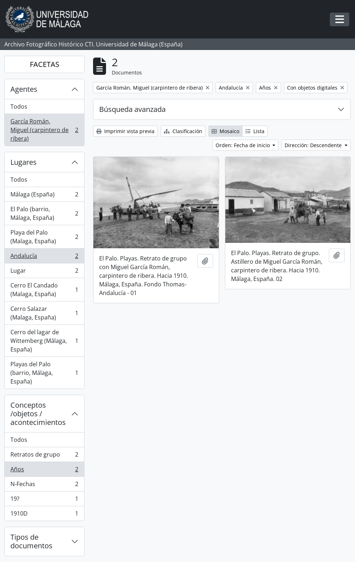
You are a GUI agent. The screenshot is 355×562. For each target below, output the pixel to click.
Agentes (23, 89)
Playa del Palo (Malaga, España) (44, 236)
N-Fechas (44, 485)
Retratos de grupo (44, 456)
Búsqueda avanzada (132, 109)
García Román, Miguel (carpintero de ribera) (44, 129)
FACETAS (44, 64)
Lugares (23, 162)
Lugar (44, 272)
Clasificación (183, 131)
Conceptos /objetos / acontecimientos (38, 413)
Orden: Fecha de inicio (243, 145)
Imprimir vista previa (125, 131)
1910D (44, 515)
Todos (18, 106)
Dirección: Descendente (314, 145)
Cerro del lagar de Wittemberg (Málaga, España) (44, 340)
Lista (254, 131)
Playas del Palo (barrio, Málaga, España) (44, 372)
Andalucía (44, 257)
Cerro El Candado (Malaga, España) (44, 289)
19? (44, 500)
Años (44, 471)
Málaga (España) (44, 196)
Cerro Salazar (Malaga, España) (44, 313)
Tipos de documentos (31, 541)
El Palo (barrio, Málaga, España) (44, 213)
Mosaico (225, 131)
